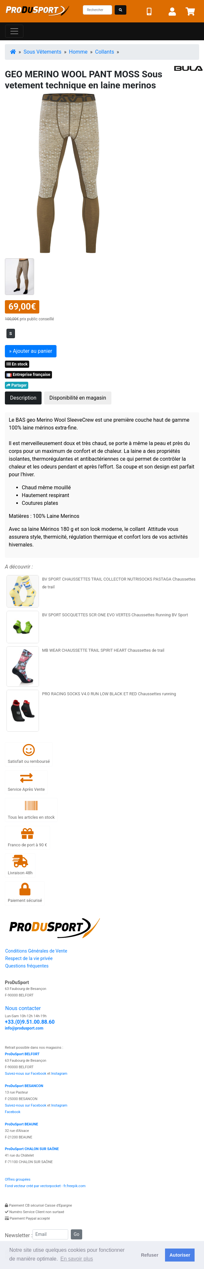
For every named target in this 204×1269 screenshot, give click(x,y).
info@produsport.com (24, 1028)
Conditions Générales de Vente (36, 951)
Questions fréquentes (26, 965)
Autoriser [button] (180, 1255)
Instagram (59, 1073)
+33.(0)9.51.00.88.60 (30, 1022)
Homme (78, 52)
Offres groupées (18, 1179)
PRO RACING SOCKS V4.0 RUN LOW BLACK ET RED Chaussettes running (109, 693)
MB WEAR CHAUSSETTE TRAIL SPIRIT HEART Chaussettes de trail (103, 650)
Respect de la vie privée (29, 958)
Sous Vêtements (42, 52)
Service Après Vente (26, 782)
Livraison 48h (20, 865)
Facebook (12, 1112)
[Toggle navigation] (14, 31)
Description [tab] (23, 398)
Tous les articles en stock (31, 809)
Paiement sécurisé (25, 893)
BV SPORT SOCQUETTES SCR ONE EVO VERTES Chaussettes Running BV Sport (115, 614)
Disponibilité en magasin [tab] (77, 398)
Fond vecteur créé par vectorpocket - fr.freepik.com (45, 1186)
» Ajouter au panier (30, 351)
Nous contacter (23, 1008)
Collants (104, 52)
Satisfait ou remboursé (29, 754)
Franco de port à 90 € (27, 837)
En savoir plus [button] (76, 1259)
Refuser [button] (150, 1255)
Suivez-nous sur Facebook (25, 1073)
